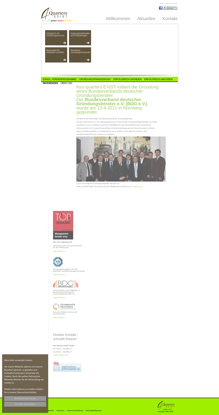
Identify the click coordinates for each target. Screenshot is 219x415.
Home (161, 3)
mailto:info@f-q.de (60, 355)
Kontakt (167, 3)
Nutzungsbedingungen (94, 410)
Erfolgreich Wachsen (158, 79)
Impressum (174, 3)
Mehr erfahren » (59, 251)
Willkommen (118, 18)
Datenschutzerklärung (75, 410)
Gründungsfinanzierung (95, 79)
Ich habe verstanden (25, 404)
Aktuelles (146, 18)
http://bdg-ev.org (135, 186)
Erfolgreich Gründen (127, 79)
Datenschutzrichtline (25, 399)
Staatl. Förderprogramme (59, 79)
